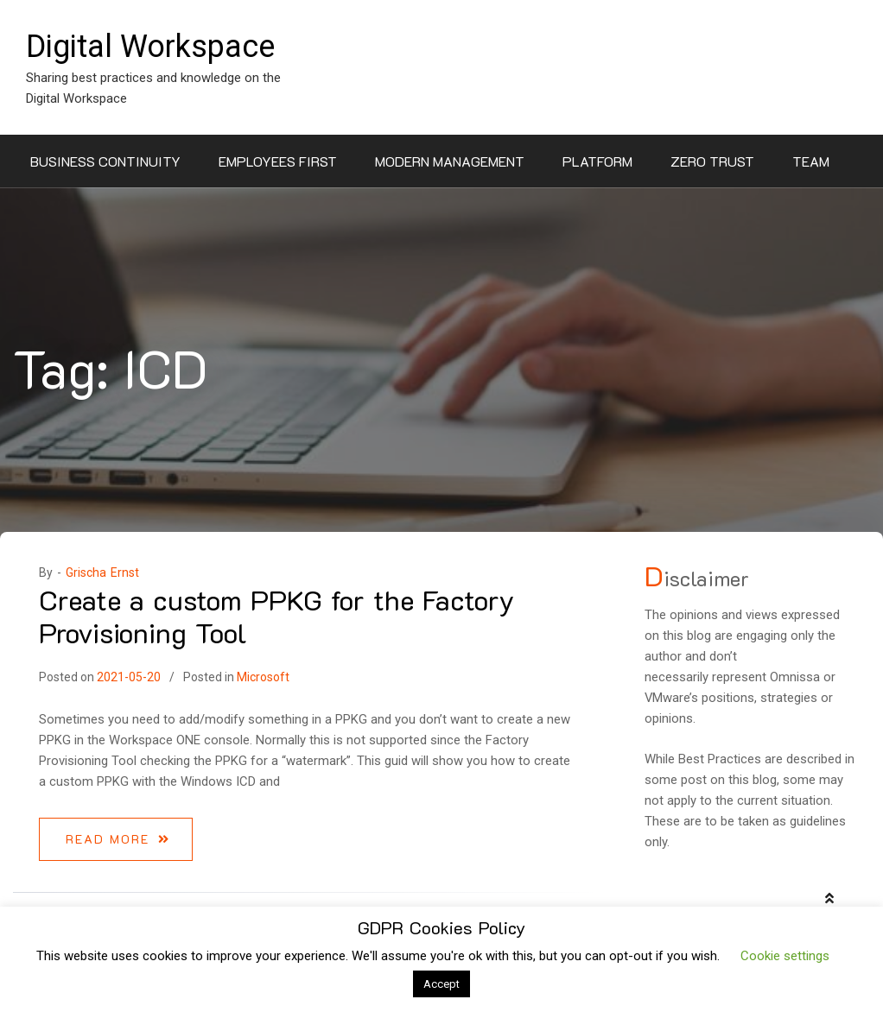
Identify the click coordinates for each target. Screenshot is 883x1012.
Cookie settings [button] (784, 956)
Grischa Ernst (102, 572)
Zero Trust (712, 161)
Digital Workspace (150, 46)
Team (810, 161)
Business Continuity (105, 161)
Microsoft (263, 677)
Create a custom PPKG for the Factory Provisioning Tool (276, 615)
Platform (597, 161)
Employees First (278, 161)
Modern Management (449, 161)
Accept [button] (441, 983)
